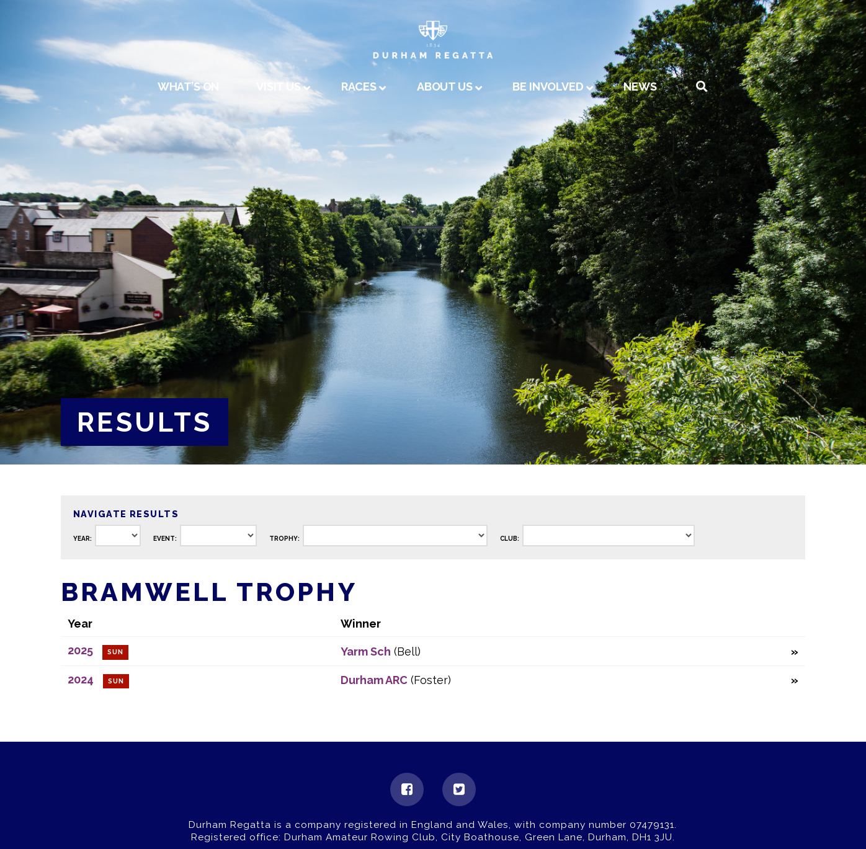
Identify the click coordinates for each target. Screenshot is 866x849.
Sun (115, 652)
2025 (80, 650)
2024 (81, 679)
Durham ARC (374, 680)
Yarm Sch (366, 651)
